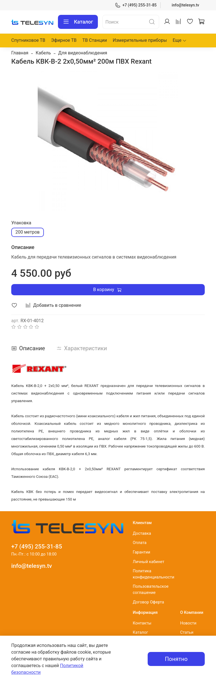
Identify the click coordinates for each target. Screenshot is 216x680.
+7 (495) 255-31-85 (136, 5)
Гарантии (141, 552)
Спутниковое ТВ (28, 40)
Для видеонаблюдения (82, 53)
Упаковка (21, 222)
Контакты (142, 623)
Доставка (142, 533)
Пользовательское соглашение (150, 589)
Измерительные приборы (140, 40)
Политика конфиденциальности (153, 574)
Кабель (43, 53)
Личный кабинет (148, 561)
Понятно (176, 659)
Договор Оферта (148, 602)
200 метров (27, 232)
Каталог (78, 22)
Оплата (140, 542)
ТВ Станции (94, 40)
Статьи (187, 632)
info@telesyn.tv (185, 5)
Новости (188, 623)
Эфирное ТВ (64, 40)
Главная (19, 53)
